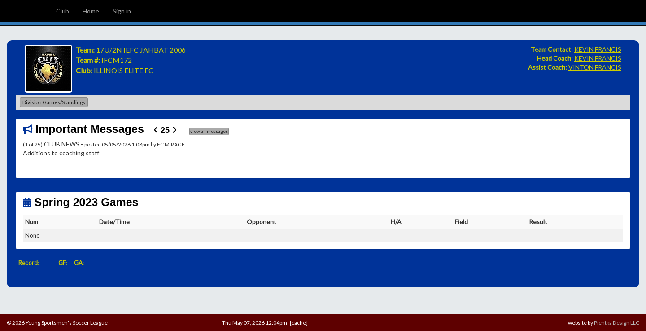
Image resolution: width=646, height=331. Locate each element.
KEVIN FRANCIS (597, 49)
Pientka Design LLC (616, 322)
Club (62, 11)
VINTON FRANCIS (594, 67)
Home (91, 11)
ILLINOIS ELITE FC (123, 70)
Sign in (122, 11)
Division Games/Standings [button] (53, 102)
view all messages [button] (209, 131)
